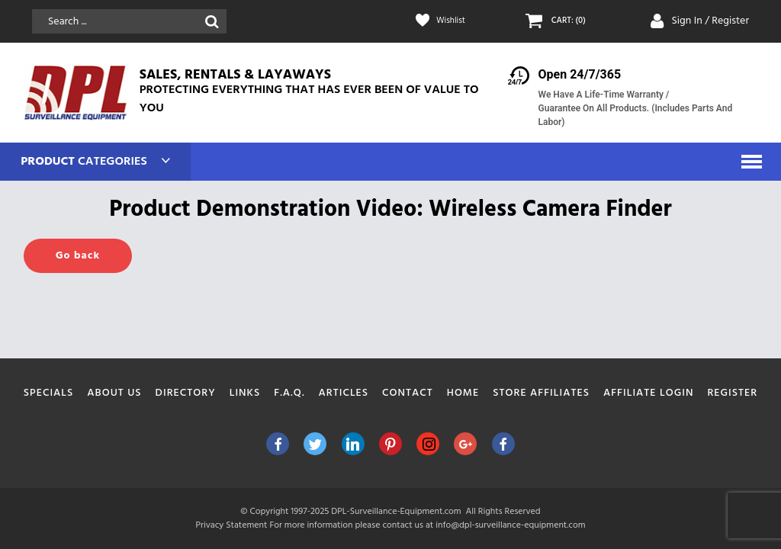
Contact (407, 393)
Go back (78, 256)
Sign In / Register (710, 21)
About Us (114, 393)
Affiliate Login (648, 393)
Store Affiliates (541, 393)
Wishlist (454, 21)
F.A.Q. (289, 393)
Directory (186, 393)
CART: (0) (572, 21)
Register (732, 393)
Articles (344, 393)
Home (463, 393)
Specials (49, 393)
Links (245, 393)
